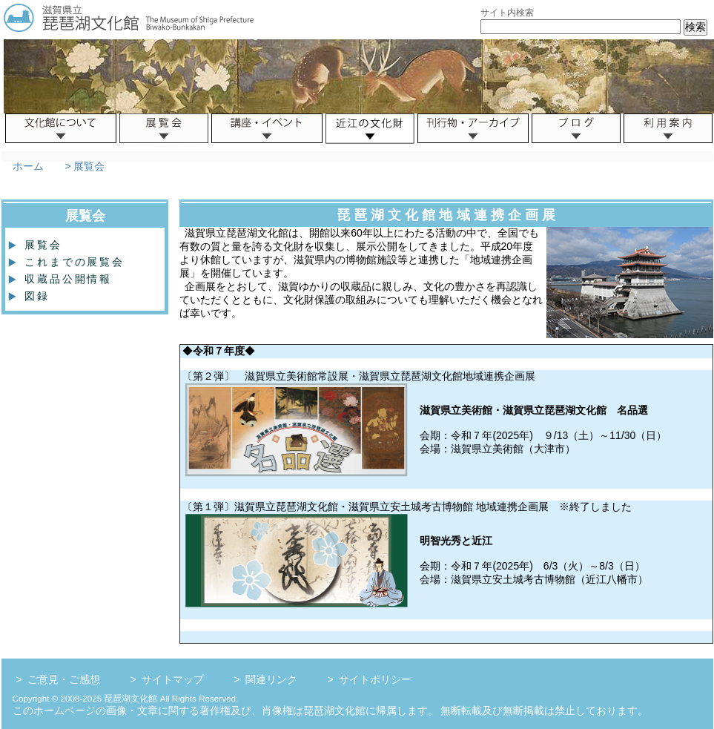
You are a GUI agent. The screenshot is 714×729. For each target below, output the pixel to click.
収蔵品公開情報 (62, 279)
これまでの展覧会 (69, 262)
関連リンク (271, 679)
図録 (31, 296)
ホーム (28, 166)
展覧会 (37, 245)
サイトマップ (173, 679)
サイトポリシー (375, 679)
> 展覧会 (83, 166)
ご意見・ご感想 (63, 679)
